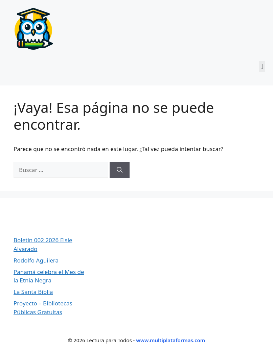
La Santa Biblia (33, 292)
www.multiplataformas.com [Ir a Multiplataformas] (170, 340)
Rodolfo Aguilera (36, 260)
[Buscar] (120, 170)
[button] (262, 66)
